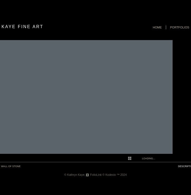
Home (157, 27)
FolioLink (96, 174)
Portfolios (179, 27)
